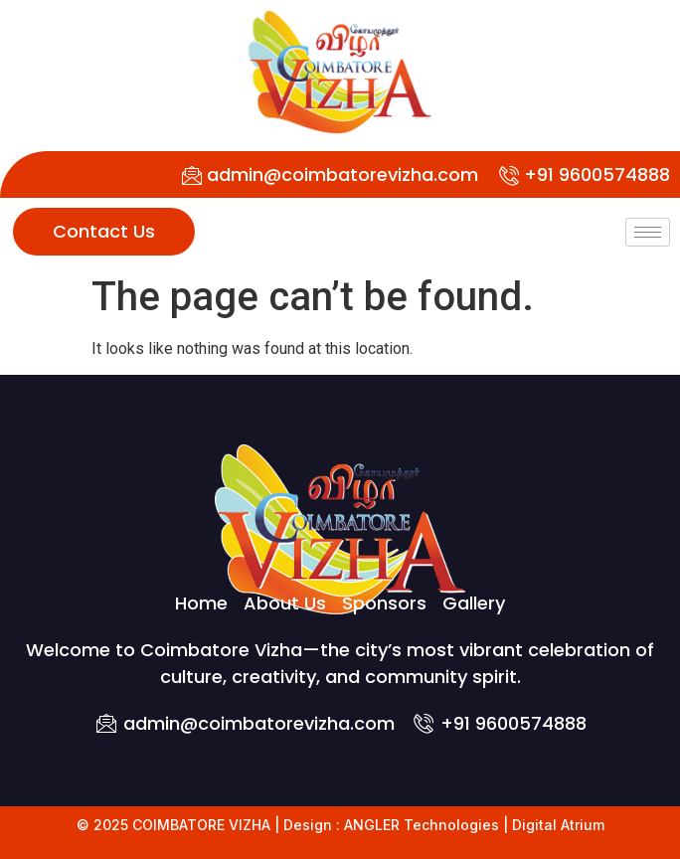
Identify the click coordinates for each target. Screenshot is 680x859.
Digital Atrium (558, 824)
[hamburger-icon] (647, 232)
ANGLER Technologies (421, 824)
